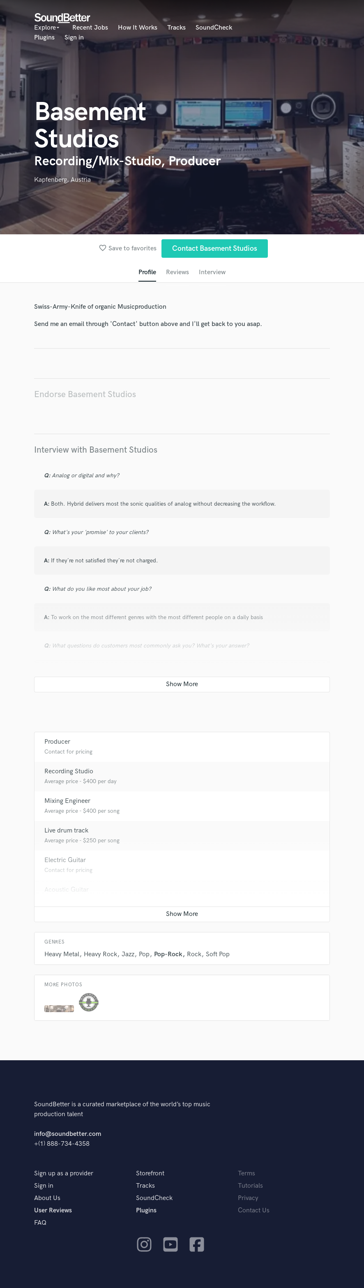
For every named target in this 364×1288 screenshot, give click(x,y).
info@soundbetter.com (67, 1134)
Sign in (74, 38)
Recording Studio (68, 771)
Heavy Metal (61, 954)
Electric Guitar (65, 860)
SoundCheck (214, 28)
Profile (147, 272)
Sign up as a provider (63, 1173)
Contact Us (254, 1210)
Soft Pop (218, 954)
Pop (144, 954)
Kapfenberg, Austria (62, 180)
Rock (194, 954)
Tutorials (250, 1186)
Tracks (176, 28)
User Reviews (53, 1210)
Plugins (44, 38)
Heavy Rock (100, 954)
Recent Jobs (90, 28)
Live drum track (66, 831)
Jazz (128, 954)
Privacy (248, 1198)
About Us (47, 1198)
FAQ (40, 1223)
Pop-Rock (168, 954)
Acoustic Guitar (66, 890)
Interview (212, 272)
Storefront (150, 1173)
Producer (57, 742)
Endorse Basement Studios (85, 394)
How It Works (137, 28)
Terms (246, 1173)
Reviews (177, 272)
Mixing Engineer (67, 801)
